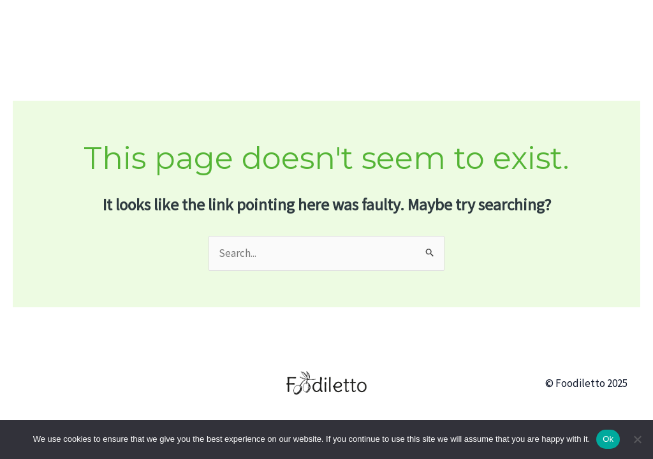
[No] (637, 439)
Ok (608, 439)
